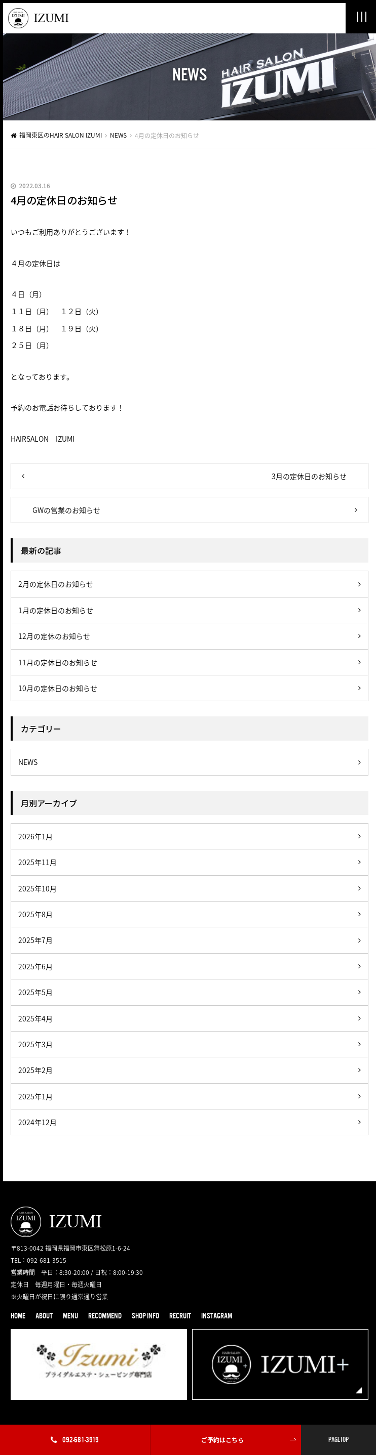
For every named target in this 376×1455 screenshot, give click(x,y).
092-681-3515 (75, 1439)
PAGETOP (338, 1440)
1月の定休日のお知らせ (55, 610)
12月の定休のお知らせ (54, 636)
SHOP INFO (145, 1315)
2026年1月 (35, 836)
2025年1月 (35, 1096)
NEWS (118, 135)
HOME (18, 1315)
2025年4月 (35, 1018)
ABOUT (44, 1315)
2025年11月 (37, 862)
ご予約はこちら (222, 1439)
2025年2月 (35, 1070)
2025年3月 (35, 1044)
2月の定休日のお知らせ (55, 584)
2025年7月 (35, 940)
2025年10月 (37, 888)
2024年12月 (37, 1122)
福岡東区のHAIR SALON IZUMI (60, 135)
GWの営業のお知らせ (66, 510)
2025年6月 (35, 966)
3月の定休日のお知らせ (309, 476)
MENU (70, 1315)
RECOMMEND (105, 1315)
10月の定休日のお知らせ (57, 688)
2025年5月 (35, 992)
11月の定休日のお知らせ (57, 662)
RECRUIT (180, 1315)
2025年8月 (35, 914)
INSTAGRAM (216, 1315)
